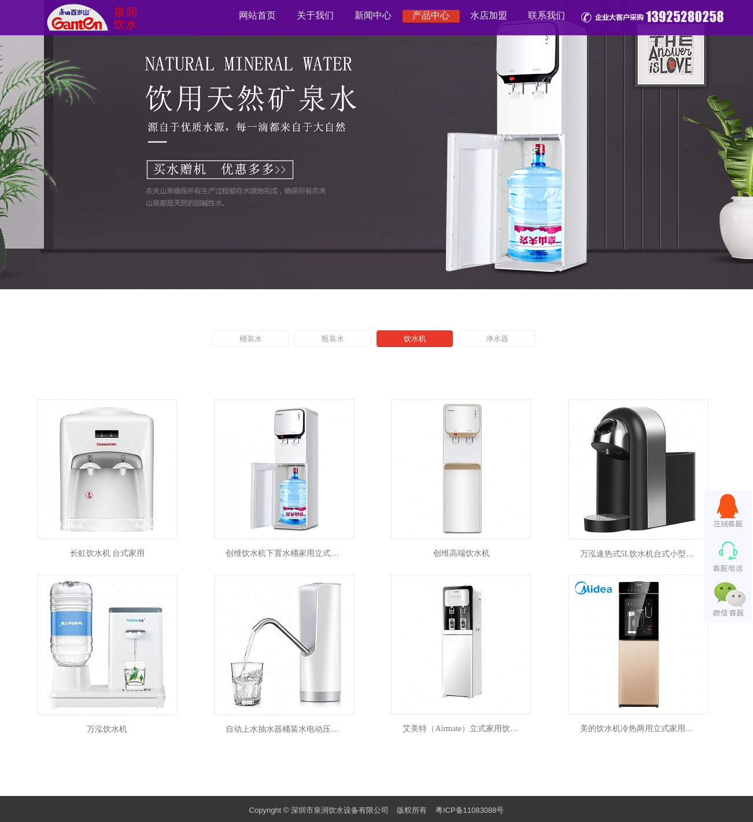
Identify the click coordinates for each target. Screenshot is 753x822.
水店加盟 (488, 15)
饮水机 (415, 338)
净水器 (497, 338)
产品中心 (430, 15)
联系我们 (546, 15)
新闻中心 (373, 15)
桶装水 (250, 338)
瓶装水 (333, 338)
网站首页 (257, 15)
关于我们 (315, 15)
